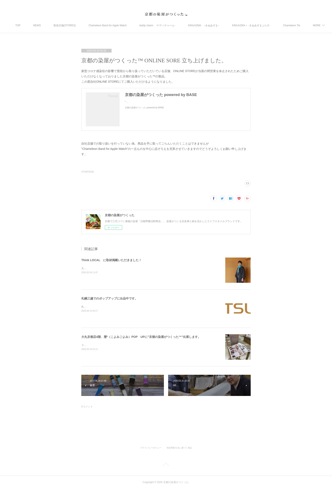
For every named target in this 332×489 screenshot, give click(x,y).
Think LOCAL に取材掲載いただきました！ (111, 260)
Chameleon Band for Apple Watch (119, 25)
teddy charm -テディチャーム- (169, 25)
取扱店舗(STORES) (76, 25)
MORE (298, 25)
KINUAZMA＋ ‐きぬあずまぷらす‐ (262, 25)
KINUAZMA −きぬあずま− (214, 25)
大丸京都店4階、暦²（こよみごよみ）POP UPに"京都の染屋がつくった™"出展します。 (141, 337)
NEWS (48, 25)
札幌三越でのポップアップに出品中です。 (109, 298)
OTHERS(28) (87, 172)
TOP (29, 25)
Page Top (166, 465)
